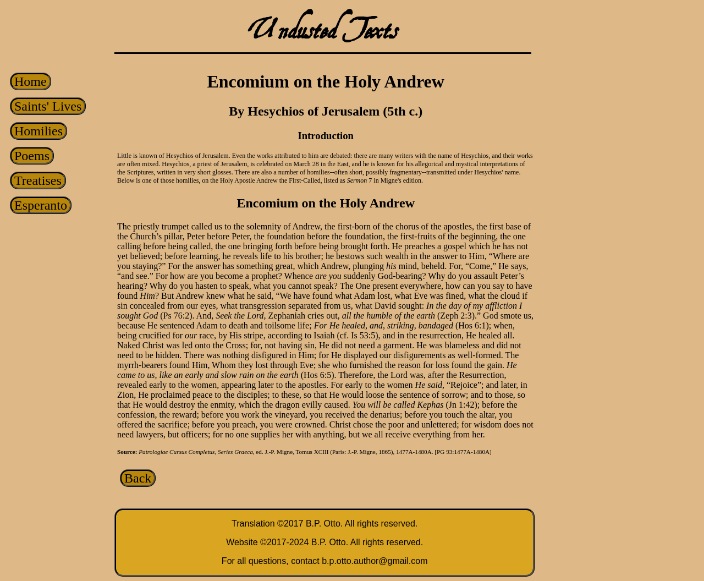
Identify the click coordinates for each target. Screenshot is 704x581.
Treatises (38, 180)
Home (30, 81)
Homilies (38, 131)
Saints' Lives (47, 106)
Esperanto (40, 205)
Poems (32, 156)
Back (137, 478)
